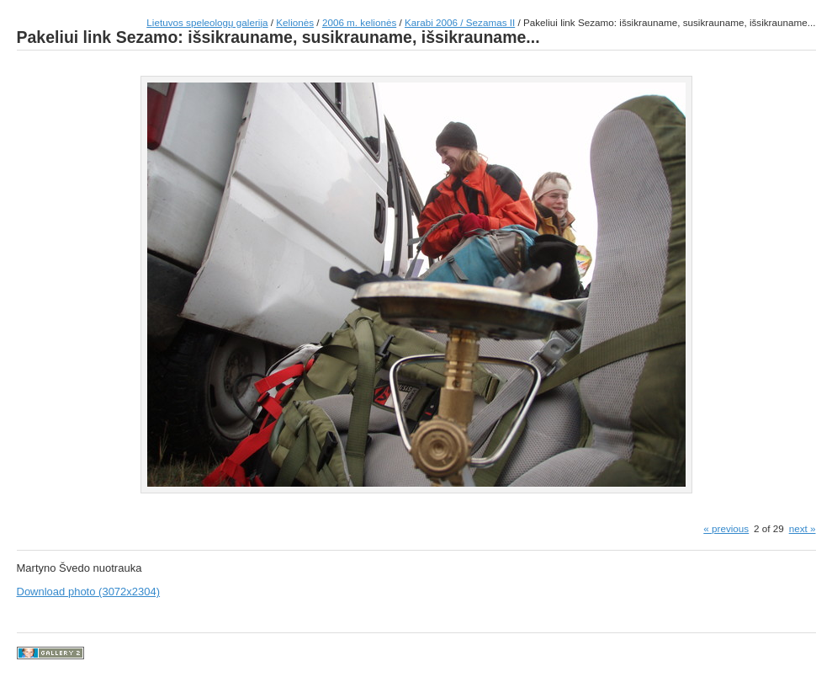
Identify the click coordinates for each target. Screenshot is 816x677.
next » (802, 528)
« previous (726, 528)
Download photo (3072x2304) (89, 591)
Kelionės (295, 22)
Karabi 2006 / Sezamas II (460, 22)
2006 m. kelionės (359, 22)
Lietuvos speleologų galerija (207, 22)
